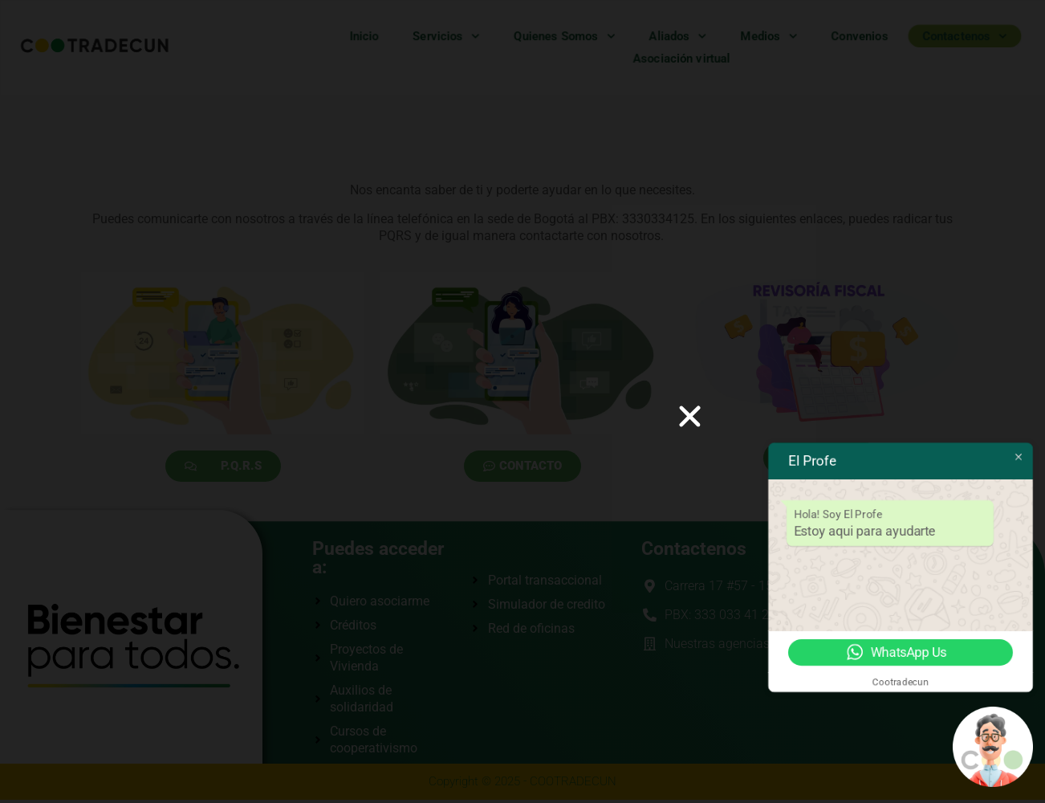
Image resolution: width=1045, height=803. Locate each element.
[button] (690, 416)
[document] (522, 401)
